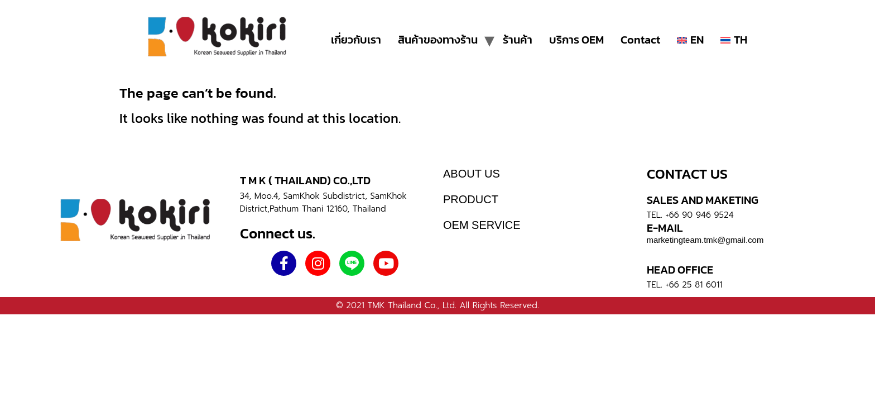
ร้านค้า (517, 39)
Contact (640, 39)
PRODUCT (470, 199)
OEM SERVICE (482, 225)
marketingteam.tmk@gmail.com (706, 240)
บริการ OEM (576, 39)
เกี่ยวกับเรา (356, 39)
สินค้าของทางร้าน (438, 39)
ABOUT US (471, 174)
